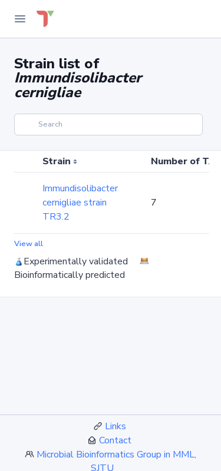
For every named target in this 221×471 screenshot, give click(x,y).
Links (115, 426)
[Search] (108, 124)
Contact (115, 440)
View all (28, 243)
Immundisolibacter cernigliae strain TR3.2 (80, 202)
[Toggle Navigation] (20, 18)
